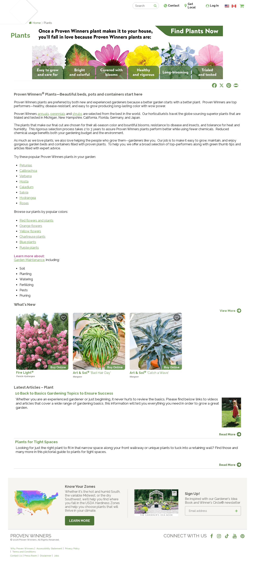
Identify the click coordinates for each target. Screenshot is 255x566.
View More (227, 310)
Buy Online (58, 367)
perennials (57, 114)
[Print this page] (235, 85)
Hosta (24, 181)
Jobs (56, 555)
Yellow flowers (30, 231)
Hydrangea (28, 198)
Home (37, 22)
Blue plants (28, 242)
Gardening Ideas (79, 15)
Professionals (157, 15)
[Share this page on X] (221, 85)
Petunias (26, 165)
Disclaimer (45, 555)
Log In (214, 5)
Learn (58, 15)
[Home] (15, 12)
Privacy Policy (72, 548)
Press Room (30, 555)
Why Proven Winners (22, 548)
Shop (124, 15)
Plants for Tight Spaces (36, 442)
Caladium (26, 187)
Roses (24, 203)
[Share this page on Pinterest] (228, 85)
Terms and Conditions (24, 551)
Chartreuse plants (32, 237)
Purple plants (29, 247)
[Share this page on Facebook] (214, 85)
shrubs (77, 114)
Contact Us (16, 555)
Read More (227, 434)
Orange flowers (31, 226)
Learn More (79, 521)
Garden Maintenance (29, 260)
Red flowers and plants (36, 220)
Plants (45, 15)
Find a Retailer (106, 15)
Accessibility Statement (49, 548)
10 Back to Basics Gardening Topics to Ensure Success (64, 393)
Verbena (26, 176)
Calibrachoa (28, 171)
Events (138, 15)
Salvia (24, 192)
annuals (43, 114)
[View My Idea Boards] (234, 16)
